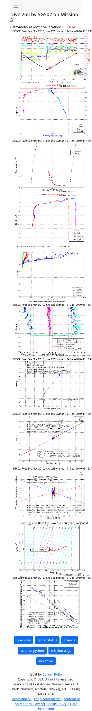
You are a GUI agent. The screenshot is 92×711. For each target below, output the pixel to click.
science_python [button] (32, 650)
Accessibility (21, 699)
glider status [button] (47, 640)
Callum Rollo (52, 674)
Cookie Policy (56, 704)
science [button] (69, 640)
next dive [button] (46, 661)
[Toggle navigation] (16, 6)
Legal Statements (47, 699)
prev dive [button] (24, 640)
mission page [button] (61, 650)
